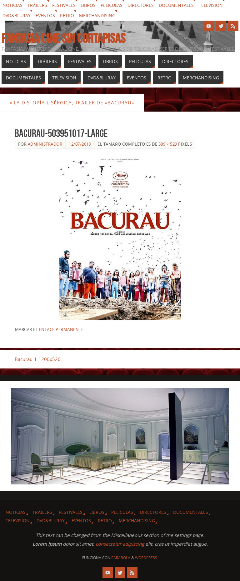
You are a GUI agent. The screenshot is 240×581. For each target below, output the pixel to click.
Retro (67, 15)
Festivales (64, 5)
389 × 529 (167, 144)
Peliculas (111, 5)
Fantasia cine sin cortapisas (63, 38)
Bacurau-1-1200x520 (38, 359)
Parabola (120, 557)
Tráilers (37, 5)
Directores (141, 5)
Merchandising (97, 15)
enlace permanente (61, 329)
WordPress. (146, 557)
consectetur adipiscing (120, 544)
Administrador (45, 144)
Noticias (12, 5)
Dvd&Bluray (16, 15)
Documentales (176, 5)
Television (211, 5)
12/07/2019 (80, 144)
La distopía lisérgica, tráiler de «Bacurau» (71, 102)
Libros (88, 5)
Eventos (45, 15)
